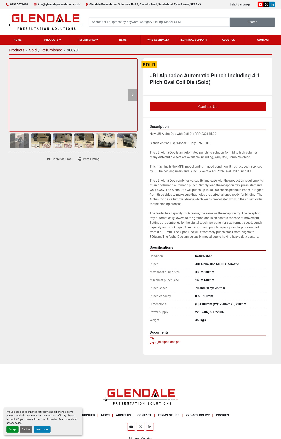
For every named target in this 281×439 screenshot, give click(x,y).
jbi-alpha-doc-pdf (165, 342)
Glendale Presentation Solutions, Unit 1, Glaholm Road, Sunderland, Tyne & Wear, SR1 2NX (145, 4)
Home (17, 39)
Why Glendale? (158, 39)
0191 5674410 (19, 4)
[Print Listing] (89, 159)
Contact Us (207, 106)
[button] (52, 40)
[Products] (16, 50)
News (123, 39)
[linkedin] (272, 4)
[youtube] (260, 4)
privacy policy (13, 422)
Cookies (222, 415)
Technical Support (193, 39)
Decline (26, 429)
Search (252, 22)
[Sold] (33, 50)
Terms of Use (168, 415)
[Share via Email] (60, 159)
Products (51, 39)
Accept (12, 429)
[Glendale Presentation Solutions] (140, 396)
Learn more (42, 429)
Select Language (240, 4)
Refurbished (87, 39)
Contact (263, 39)
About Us (228, 39)
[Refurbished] (51, 50)
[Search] (159, 22)
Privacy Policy (198, 415)
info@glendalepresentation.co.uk (59, 4)
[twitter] (266, 4)
